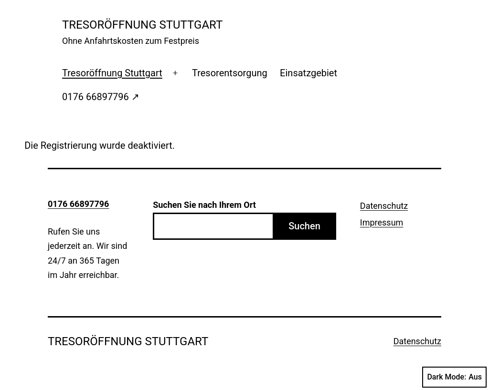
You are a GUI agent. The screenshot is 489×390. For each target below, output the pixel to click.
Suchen (304, 226)
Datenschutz (384, 206)
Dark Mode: (454, 377)
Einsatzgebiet (308, 73)
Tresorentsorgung (229, 73)
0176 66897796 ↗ (100, 97)
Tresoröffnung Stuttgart (112, 73)
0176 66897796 (78, 204)
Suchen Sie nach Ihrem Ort (204, 205)
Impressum (382, 222)
